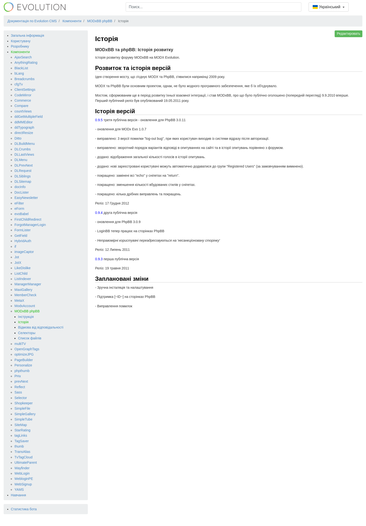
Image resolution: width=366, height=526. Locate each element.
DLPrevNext (23, 165)
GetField (20, 236)
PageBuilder (23, 360)
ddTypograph (24, 127)
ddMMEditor (23, 122)
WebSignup (23, 484)
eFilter (19, 203)
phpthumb (21, 371)
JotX (17, 263)
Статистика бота (24, 509)
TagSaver (21, 441)
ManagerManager (27, 284)
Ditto (17, 138)
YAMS (19, 489)
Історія (23, 322)
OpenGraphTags (26, 349)
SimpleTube (23, 419)
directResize (23, 133)
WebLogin (22, 473)
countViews (23, 111)
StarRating (22, 430)
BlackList (21, 68)
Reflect (19, 387)
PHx (17, 376)
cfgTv (18, 84)
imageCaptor (24, 252)
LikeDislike (22, 268)
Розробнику (20, 46)
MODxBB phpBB (27, 311)
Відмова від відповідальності (40, 327)
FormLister (22, 230)
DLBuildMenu (24, 144)
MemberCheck (25, 295)
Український (327, 7)
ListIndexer (22, 279)
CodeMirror (22, 95)
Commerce (22, 100)
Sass (18, 392)
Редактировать (348, 33)
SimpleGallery (24, 414)
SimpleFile (22, 408)
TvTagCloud (23, 457)
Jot (16, 257)
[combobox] (214, 7)
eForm (19, 208)
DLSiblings (22, 176)
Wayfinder (22, 468)
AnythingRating (25, 62)
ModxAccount (24, 306)
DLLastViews (24, 154)
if (15, 246)
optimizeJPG (24, 354)
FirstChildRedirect (27, 219)
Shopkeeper (23, 403)
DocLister (21, 192)
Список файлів (29, 338)
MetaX (19, 300)
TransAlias (22, 452)
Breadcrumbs (24, 79)
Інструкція (26, 317)
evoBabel (21, 214)
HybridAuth (22, 241)
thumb (19, 446)
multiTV (20, 344)
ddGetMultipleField (28, 117)
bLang (19, 73)
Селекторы (26, 333)
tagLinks (20, 435)
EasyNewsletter (26, 198)
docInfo (20, 187)
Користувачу (20, 41)
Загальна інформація (27, 35)
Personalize (23, 365)
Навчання (18, 495)
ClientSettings (24, 89)
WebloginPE (23, 479)
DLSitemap (22, 181)
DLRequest (22, 171)
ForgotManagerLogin (30, 225)
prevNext (21, 381)
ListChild (21, 273)
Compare (21, 106)
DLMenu (20, 160)
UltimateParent (25, 462)
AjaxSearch (23, 57)
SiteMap (20, 425)
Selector (20, 398)
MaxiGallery (23, 290)
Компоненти (20, 52)
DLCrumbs (22, 149)
